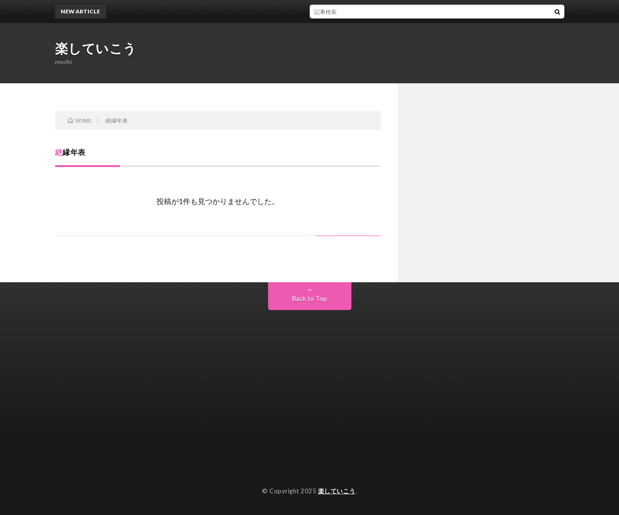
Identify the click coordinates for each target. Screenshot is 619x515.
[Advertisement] (309, 379)
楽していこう (96, 48)
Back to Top (309, 298)
